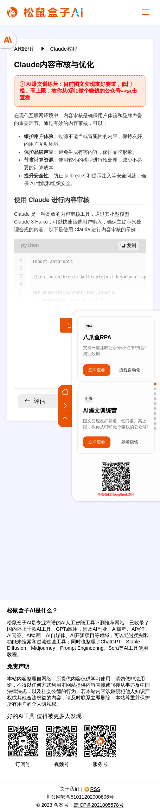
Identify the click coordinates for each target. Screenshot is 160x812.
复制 (128, 245)
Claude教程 (64, 49)
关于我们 (69, 789)
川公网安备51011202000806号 (80, 797)
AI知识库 (25, 49)
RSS (92, 789)
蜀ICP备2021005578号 (98, 805)
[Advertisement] (80, 506)
